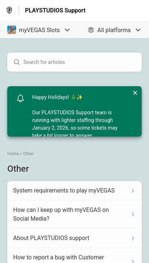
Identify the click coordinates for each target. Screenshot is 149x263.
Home (13, 153)
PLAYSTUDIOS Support (55, 10)
